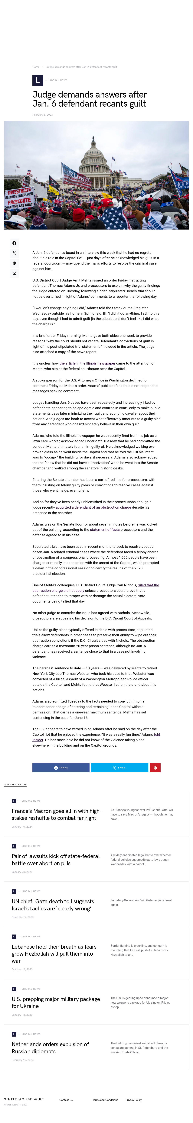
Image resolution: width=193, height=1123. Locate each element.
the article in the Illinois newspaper (87, 364)
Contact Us (66, 1101)
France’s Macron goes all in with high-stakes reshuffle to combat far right (57, 816)
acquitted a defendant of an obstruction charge (93, 509)
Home (35, 67)
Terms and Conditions (105, 1101)
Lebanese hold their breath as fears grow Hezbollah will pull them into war (54, 955)
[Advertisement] (96, 26)
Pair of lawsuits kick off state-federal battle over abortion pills (56, 861)
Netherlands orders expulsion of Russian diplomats (50, 1049)
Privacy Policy (134, 1101)
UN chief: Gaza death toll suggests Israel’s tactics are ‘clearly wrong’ (53, 906)
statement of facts (105, 531)
